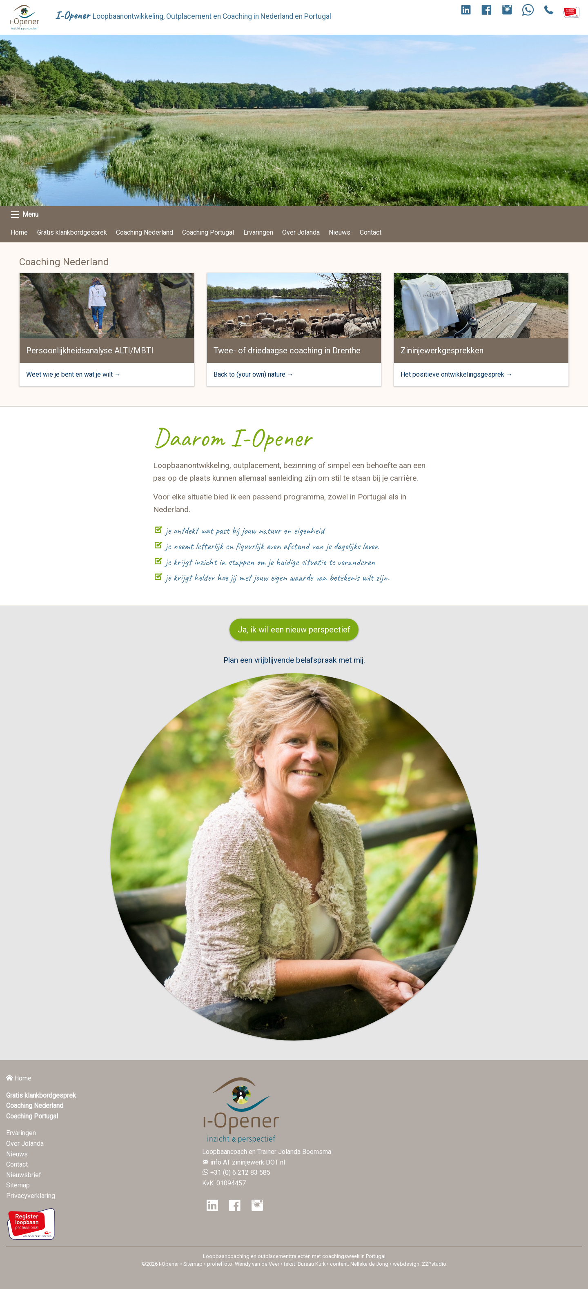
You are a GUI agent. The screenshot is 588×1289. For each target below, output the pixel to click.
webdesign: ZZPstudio (419, 1264)
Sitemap (18, 1185)
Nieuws (339, 232)
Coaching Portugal (208, 232)
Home (19, 232)
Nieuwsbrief (23, 1175)
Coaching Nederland (144, 232)
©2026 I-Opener (160, 1264)
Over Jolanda (301, 232)
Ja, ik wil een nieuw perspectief (294, 630)
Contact (370, 232)
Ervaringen (258, 232)
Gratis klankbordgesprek (72, 232)
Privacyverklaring (30, 1196)
